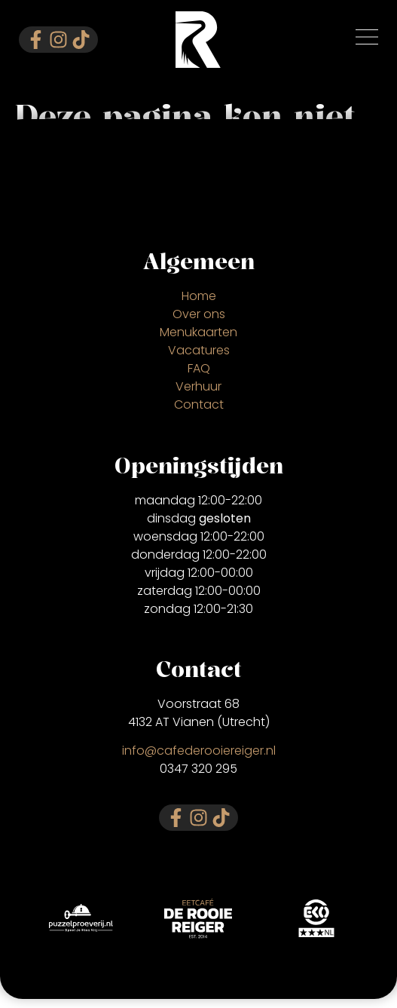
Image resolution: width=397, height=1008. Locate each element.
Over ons (199, 314)
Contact (199, 404)
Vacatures (199, 350)
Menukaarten (198, 332)
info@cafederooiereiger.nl (199, 750)
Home (199, 296)
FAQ (199, 368)
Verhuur (198, 386)
